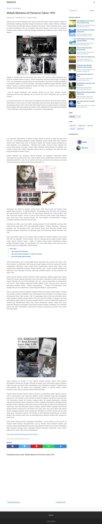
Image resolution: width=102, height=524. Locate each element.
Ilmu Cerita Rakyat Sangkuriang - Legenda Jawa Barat (27, 254)
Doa (90, 125)
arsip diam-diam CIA (52, 211)
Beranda (51, 515)
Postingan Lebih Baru (14, 502)
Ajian (73, 125)
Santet (80, 129)
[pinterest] (37, 446)
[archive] (75, 116)
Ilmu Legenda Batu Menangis (20, 251)
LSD (8, 283)
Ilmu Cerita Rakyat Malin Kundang (21, 256)
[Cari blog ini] (94, 2)
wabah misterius (54, 22)
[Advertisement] (37, 124)
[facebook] (13, 446)
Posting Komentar (32, 17)
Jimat (72, 129)
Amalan (81, 125)
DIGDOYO (11, 2)
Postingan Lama (60, 502)
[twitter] (25, 446)
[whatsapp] (49, 446)
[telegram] (61, 446)
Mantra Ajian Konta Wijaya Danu (86, 57)
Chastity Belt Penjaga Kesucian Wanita (25, 434)
